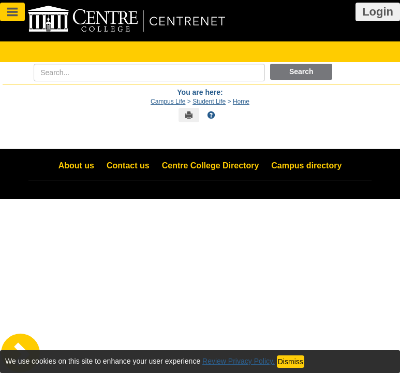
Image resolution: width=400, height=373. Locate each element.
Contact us (128, 165)
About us (76, 165)
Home (241, 101)
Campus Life (168, 101)
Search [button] (301, 71)
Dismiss (290, 361)
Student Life (209, 101)
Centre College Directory (210, 165)
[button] (211, 115)
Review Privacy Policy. (238, 361)
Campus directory (306, 165)
